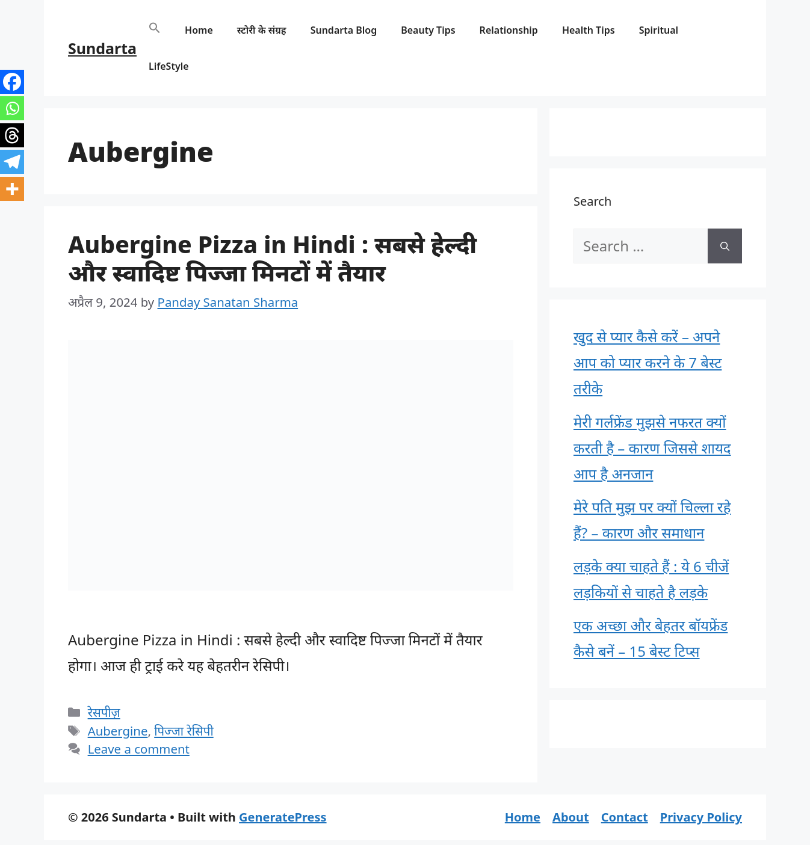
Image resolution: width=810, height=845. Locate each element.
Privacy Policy (701, 817)
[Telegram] (12, 162)
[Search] (725, 246)
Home (199, 30)
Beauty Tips (428, 30)
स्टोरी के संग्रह (261, 30)
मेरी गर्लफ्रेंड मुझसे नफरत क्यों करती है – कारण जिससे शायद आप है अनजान (652, 448)
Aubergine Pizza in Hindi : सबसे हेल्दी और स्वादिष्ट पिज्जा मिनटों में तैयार (272, 258)
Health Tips (588, 30)
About (570, 817)
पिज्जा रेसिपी (184, 730)
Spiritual (658, 30)
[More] (12, 189)
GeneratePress (282, 817)
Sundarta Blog (344, 30)
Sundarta (102, 48)
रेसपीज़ (104, 712)
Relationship (509, 30)
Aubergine (118, 730)
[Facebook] (12, 82)
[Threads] (12, 135)
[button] (155, 30)
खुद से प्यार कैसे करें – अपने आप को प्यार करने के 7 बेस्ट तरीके (647, 362)
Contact (624, 817)
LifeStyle (169, 66)
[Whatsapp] (12, 108)
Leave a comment (139, 748)
